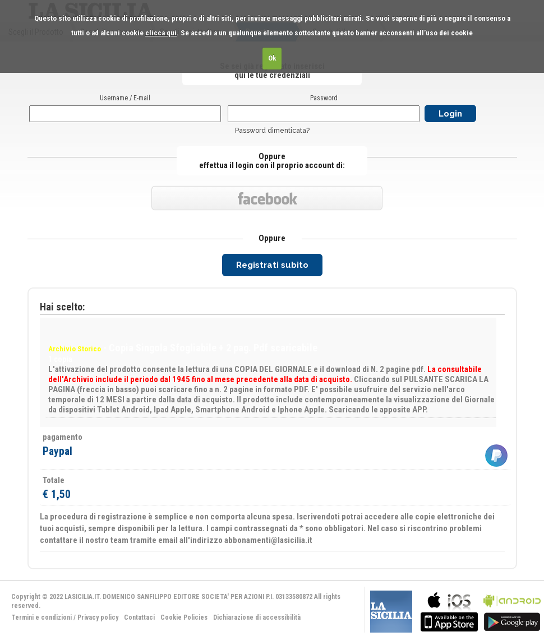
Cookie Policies (184, 617)
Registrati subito (272, 265)
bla (449, 610)
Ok (272, 58)
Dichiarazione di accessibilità (257, 617)
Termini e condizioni (41, 617)
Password (324, 98)
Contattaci (139, 617)
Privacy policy (97, 617)
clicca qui (161, 33)
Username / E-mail (125, 98)
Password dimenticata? (272, 130)
